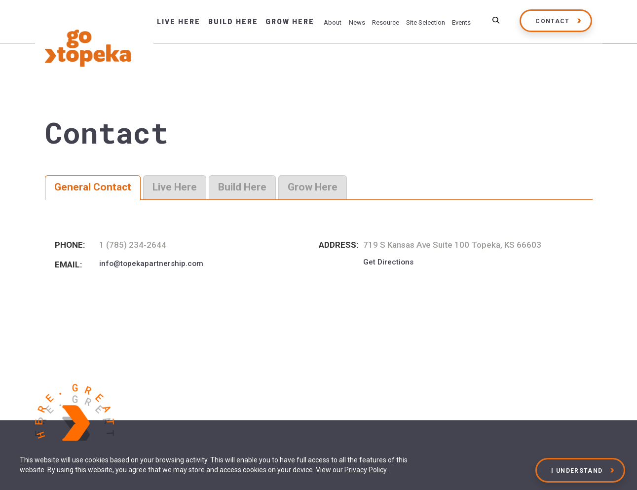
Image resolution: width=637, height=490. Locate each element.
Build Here (233, 22)
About (332, 22)
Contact (553, 21)
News (357, 22)
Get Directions (388, 262)
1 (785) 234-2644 (132, 245)
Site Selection (425, 22)
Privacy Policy (365, 470)
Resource (385, 22)
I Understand (577, 470)
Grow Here (289, 22)
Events (461, 22)
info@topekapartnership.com (151, 263)
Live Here (178, 22)
